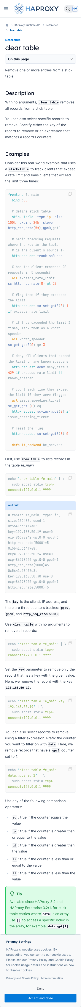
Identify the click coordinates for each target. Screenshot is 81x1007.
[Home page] (37, 8)
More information (52, 978)
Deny (40, 988)
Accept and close (40, 998)
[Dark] (75, 8)
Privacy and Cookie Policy (22, 978)
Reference (52, 25)
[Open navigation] (6, 8)
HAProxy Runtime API (27, 25)
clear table (15, 30)
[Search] (69, 9)
